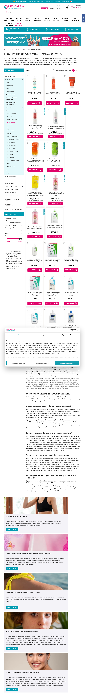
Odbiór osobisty (48, 677)
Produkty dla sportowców (14, 205)
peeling (8, 127)
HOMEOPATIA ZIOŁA (66, 19)
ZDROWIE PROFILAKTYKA (9, 19)
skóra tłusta (10, 154)
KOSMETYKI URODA (18, 19)
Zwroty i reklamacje (35, 677)
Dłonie (15, 88)
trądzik (8, 163)
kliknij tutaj (64, 599)
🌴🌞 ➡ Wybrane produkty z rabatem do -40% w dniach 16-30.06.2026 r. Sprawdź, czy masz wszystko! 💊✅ (42, 1)
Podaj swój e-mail (40, 603)
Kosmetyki (14, 79)
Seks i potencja (14, 192)
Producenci (47, 665)
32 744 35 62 (55, 647)
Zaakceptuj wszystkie (66, 363)
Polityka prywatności (36, 672)
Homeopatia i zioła (14, 189)
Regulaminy (33, 670)
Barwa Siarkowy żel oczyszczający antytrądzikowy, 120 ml (72, 93)
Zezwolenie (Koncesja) (69, 667)
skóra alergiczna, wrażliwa (13, 139)
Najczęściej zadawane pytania (53, 679)
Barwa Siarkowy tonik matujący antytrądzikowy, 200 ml (53, 93)
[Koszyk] (73, 6)
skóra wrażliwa (10, 157)
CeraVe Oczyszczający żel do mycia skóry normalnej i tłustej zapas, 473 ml (34, 294)
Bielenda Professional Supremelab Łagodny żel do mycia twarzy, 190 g (54, 160)
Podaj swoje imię (12, 603)
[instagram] (44, 654)
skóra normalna (11, 148)
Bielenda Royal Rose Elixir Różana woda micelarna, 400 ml (35, 227)
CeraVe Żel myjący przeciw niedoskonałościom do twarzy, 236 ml (71, 294)
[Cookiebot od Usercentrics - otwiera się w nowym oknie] (71, 330)
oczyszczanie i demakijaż (11, 123)
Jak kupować (48, 672)
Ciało (15, 82)
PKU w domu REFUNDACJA (9, 24)
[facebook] (40, 654)
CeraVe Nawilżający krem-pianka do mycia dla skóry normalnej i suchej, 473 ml (71, 260)
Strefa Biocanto (18, 24)
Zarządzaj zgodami (42, 363)
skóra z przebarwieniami (13, 160)
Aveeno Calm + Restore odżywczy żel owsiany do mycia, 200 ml (34, 93)
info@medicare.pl (55, 648)
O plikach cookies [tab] (67, 334)
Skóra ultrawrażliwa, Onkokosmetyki (11, 103)
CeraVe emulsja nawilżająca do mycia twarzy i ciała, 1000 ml (54, 227)
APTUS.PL (65, 691)
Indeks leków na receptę (51, 670)
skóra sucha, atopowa (12, 151)
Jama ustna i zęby (15, 94)
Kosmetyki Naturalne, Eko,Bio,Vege (15, 98)
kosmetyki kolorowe (12, 113)
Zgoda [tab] (18, 334)
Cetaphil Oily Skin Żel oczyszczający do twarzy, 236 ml (71, 327)
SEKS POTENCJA (75, 19)
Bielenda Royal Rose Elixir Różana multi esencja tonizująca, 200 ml (55, 194)
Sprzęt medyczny (14, 186)
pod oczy (9, 133)
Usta (15, 169)
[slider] (20, 239)
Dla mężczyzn (15, 85)
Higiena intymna (15, 91)
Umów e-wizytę (48, 631)
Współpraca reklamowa (36, 675)
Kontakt (32, 667)
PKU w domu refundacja (13, 209)
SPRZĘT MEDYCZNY (56, 19)
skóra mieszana (11, 142)
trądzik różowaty (11, 166)
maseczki (9, 116)
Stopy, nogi (15, 107)
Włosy (15, 173)
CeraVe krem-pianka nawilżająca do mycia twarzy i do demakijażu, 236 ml (34, 260)
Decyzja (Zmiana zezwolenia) (71, 670)
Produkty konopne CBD (14, 200)
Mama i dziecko (14, 176)
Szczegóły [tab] (42, 334)
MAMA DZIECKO (28, 19)
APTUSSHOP (42, 691)
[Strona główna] (7, 49)
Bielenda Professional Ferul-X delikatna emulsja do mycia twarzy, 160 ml (35, 127)
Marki (45, 667)
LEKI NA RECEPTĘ (47, 19)
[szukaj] (42, 12)
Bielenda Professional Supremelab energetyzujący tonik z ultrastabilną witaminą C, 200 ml (35, 160)
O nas (31, 665)
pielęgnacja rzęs (11, 130)
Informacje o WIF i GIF (69, 665)
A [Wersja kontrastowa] (67, 7)
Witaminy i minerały (14, 180)
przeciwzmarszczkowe (12, 136)
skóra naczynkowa (11, 145)
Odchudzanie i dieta (14, 195)
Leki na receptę (14, 183)
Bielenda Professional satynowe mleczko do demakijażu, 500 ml (55, 127)
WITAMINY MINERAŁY (37, 19)
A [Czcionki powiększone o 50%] (66, 5)
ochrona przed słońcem (13, 119)
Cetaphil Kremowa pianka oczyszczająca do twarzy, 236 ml (52, 327)
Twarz (15, 110)
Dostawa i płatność (49, 675)
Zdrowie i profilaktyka (14, 75)
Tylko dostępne (59, 70)
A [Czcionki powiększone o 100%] (68, 5)
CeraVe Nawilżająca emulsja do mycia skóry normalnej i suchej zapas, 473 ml (52, 260)
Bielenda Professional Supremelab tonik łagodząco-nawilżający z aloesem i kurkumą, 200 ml (35, 194)
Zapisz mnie (70, 606)
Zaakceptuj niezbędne (18, 363)
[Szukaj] (5, 12)
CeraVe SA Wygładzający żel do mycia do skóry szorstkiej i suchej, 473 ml (52, 294)
